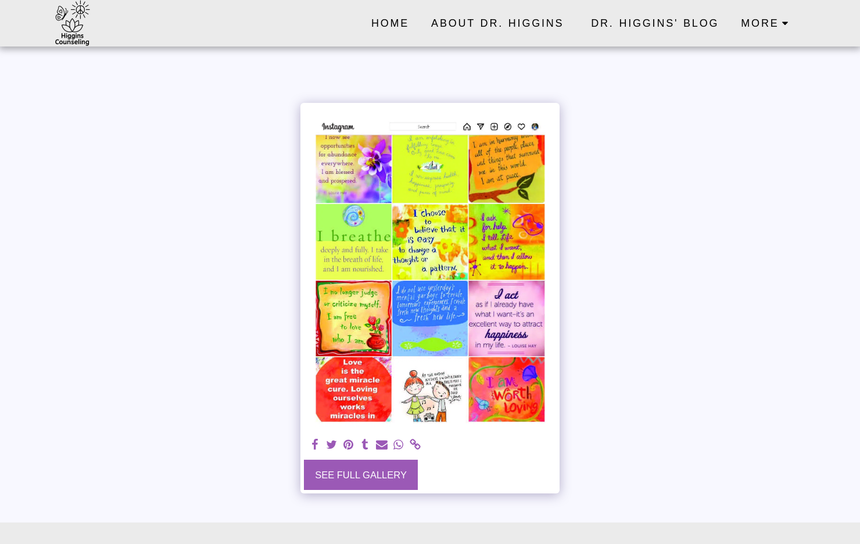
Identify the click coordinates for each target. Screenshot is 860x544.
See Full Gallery (361, 475)
